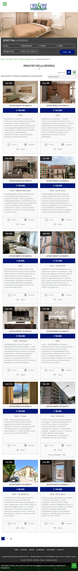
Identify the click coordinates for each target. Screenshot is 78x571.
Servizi (31, 550)
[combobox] (29, 46)
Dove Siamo (51, 550)
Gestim (55, 560)
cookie (38, 566)
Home (16, 550)
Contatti (60, 550)
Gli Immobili (40, 550)
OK (74, 566)
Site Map (36, 560)
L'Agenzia (23, 550)
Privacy (42, 560)
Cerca (67, 52)
